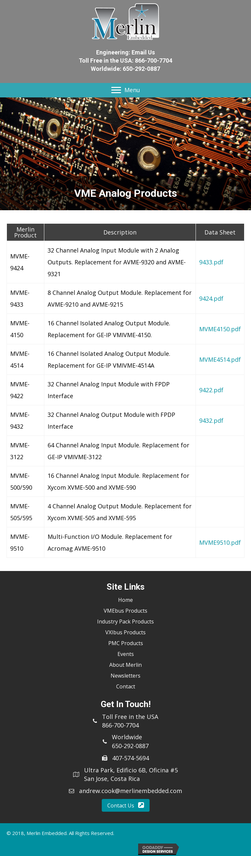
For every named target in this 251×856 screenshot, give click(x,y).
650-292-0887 (141, 68)
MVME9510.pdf (220, 542)
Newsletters (125, 675)
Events (125, 654)
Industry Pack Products (125, 621)
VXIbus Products (125, 632)
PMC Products (125, 643)
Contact (125, 686)
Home (125, 599)
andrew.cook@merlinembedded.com (130, 791)
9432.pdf (211, 420)
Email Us (143, 52)
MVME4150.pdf (220, 329)
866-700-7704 (153, 60)
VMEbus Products (125, 610)
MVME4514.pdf (220, 359)
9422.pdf (211, 390)
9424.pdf (211, 298)
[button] (126, 805)
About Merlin (125, 664)
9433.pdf (211, 262)
